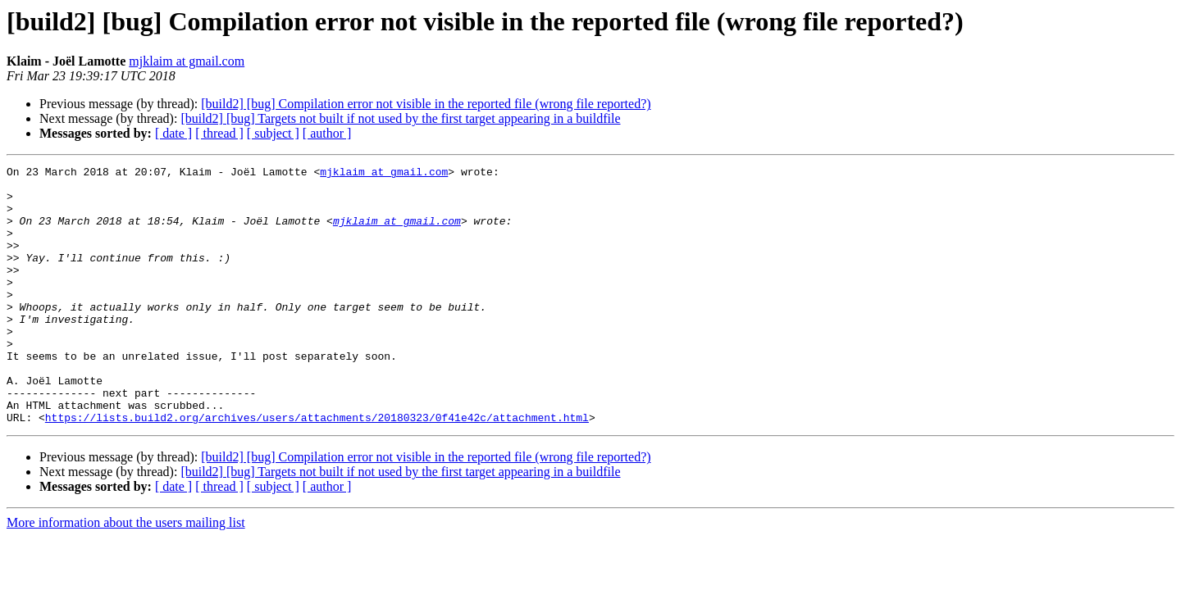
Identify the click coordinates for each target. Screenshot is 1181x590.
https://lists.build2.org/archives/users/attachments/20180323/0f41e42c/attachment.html (317, 468)
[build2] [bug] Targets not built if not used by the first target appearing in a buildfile (400, 118)
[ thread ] (219, 133)
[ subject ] (273, 133)
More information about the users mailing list (126, 574)
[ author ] (327, 133)
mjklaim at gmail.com (186, 61)
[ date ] (173, 133)
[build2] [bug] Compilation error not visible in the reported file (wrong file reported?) (425, 104)
